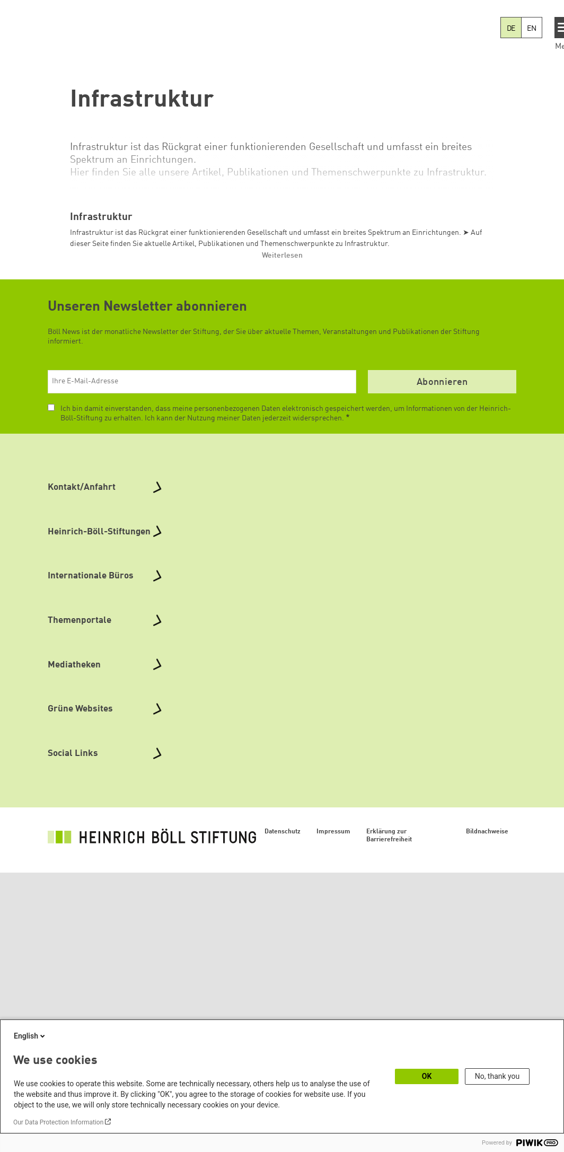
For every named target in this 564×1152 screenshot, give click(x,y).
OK (427, 1076)
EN (531, 28)
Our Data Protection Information (58, 1122)
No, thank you (497, 1076)
